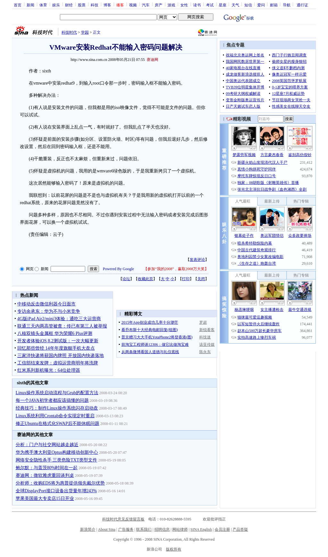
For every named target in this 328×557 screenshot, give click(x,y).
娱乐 (56, 5)
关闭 (201, 279)
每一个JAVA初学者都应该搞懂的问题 (52, 400)
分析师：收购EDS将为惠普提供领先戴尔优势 (60, 483)
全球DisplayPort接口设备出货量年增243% (56, 490)
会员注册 (222, 529)
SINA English (201, 529)
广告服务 (126, 529)
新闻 (30, 5)
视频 (133, 5)
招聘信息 (162, 529)
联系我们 (144, 529)
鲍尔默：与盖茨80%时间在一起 (47, 467)
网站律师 (180, 529)
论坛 (126, 279)
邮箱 (274, 5)
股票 (82, 5)
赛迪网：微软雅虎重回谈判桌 (45, 475)
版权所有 (173, 549)
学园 (85, 32)
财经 (69, 5)
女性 (184, 5)
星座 (222, 5)
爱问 (261, 5)
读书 (197, 5)
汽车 (146, 5)
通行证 (302, 5)
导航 (287, 5)
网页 (30, 269)
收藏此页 (145, 279)
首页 (17, 5)
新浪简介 (87, 529)
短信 (248, 5)
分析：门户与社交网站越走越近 (47, 444)
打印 (186, 279)
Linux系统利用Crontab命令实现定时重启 (55, 415)
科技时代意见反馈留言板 (123, 519)
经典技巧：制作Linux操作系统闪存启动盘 (57, 408)
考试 (210, 5)
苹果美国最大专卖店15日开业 (45, 498)
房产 (158, 5)
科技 (94, 5)
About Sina (106, 529)
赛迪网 (152, 59)
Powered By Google (118, 269)
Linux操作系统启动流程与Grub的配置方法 (57, 392)
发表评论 (197, 259)
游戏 (171, 5)
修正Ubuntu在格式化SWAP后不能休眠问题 (57, 423)
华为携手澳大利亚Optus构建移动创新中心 (57, 452)
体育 (43, 5)
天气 (235, 5)
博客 (107, 5)
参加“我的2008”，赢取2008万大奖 (176, 269)
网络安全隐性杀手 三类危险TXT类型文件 (56, 460)
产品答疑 (240, 529)
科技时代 (69, 32)
